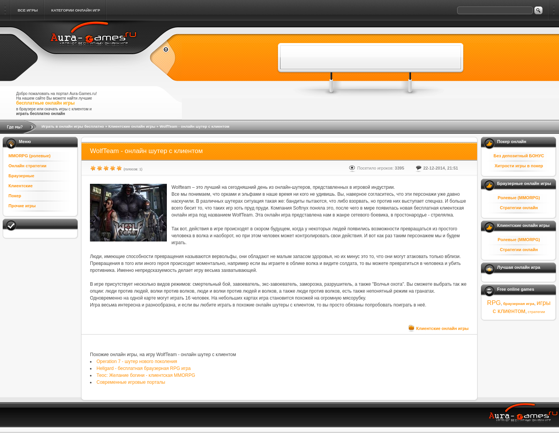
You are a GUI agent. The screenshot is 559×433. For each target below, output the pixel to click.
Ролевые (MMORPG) (519, 197)
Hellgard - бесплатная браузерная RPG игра (143, 368)
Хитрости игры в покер (518, 165)
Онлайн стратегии (27, 165)
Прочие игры (22, 205)
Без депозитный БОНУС (519, 155)
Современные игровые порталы (130, 382)
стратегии (536, 312)
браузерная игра (518, 303)
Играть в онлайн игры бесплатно (73, 126)
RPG (494, 302)
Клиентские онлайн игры (131, 126)
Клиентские (20, 185)
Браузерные (21, 175)
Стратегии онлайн (519, 207)
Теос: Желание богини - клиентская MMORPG (145, 375)
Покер (14, 195)
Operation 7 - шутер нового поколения (136, 361)
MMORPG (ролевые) (29, 155)
